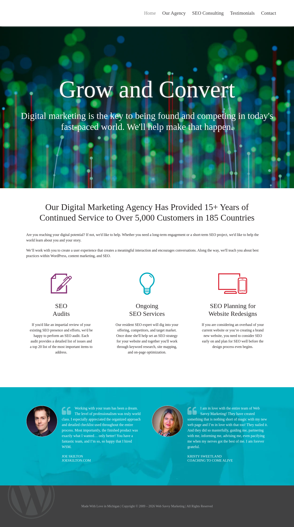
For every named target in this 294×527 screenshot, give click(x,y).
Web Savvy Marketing (33, 13)
